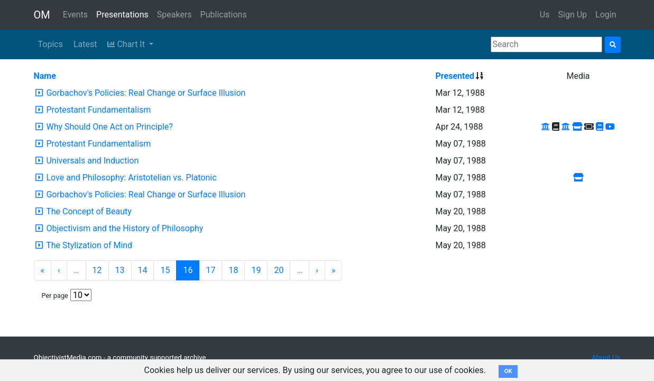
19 (256, 270)
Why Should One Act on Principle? (109, 127)
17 (210, 270)
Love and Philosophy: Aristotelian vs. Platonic (131, 178)
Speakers (174, 15)
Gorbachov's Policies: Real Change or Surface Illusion (145, 93)
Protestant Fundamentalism (98, 110)
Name (45, 76)
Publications (223, 15)
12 (97, 270)
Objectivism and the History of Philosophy (124, 228)
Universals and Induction (92, 161)
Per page (55, 296)
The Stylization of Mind (89, 245)
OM (42, 14)
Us (545, 15)
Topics (50, 44)
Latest (85, 44)
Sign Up (572, 15)
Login (605, 15)
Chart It (126, 44)
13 (120, 270)
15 (165, 270)
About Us (606, 357)
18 (233, 270)
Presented (455, 76)
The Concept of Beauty (89, 211)
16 (187, 270)
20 (278, 270)
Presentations (122, 15)
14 (143, 270)
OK (508, 371)
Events (75, 15)
